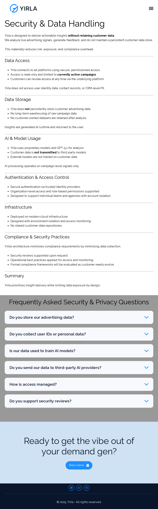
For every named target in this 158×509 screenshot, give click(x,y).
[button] (79, 317)
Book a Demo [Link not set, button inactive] (79, 465)
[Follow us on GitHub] (86, 488)
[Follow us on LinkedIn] (71, 488)
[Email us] (79, 488)
